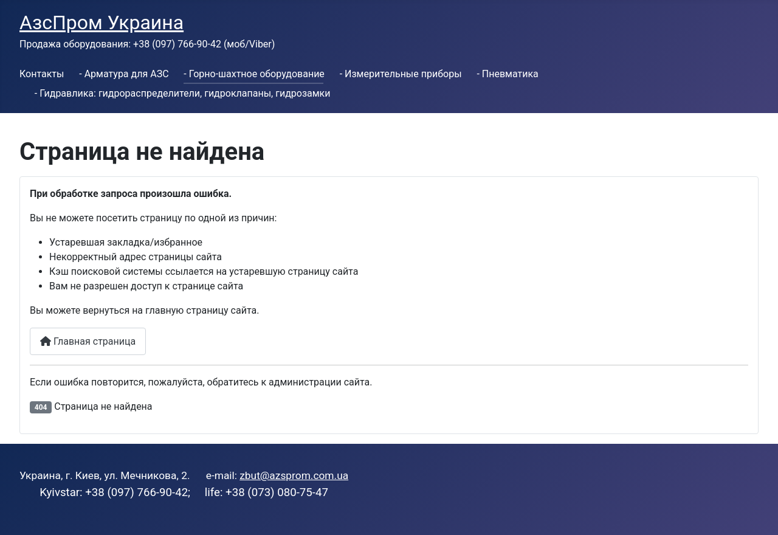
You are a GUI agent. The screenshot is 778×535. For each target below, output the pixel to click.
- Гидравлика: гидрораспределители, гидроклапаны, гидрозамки (183, 93)
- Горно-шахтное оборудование (254, 74)
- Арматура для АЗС (123, 74)
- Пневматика (507, 74)
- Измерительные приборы (401, 74)
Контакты (41, 74)
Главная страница (88, 341)
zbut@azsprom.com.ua (293, 475)
